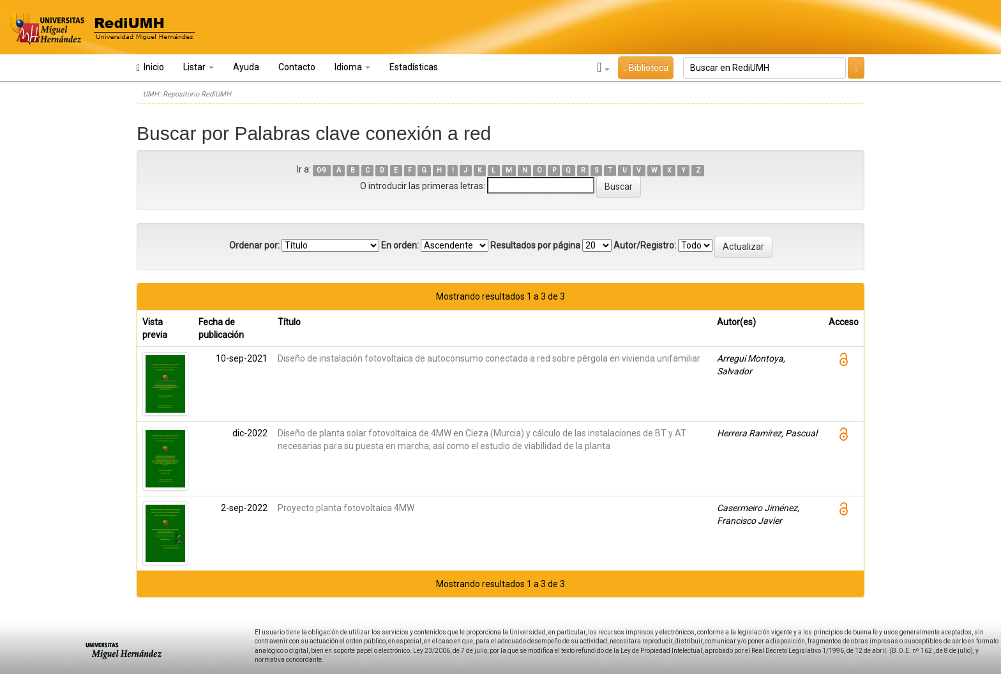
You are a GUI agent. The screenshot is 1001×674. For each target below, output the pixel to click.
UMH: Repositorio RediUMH (187, 94)
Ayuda (246, 67)
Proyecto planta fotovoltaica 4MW (346, 508)
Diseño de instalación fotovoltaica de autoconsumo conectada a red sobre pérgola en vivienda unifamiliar (489, 358)
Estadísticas (413, 67)
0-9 (321, 170)
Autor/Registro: (644, 245)
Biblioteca (645, 68)
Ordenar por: (254, 245)
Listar (198, 67)
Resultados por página (535, 245)
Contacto (296, 67)
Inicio (150, 67)
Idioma (352, 67)
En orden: (400, 245)
